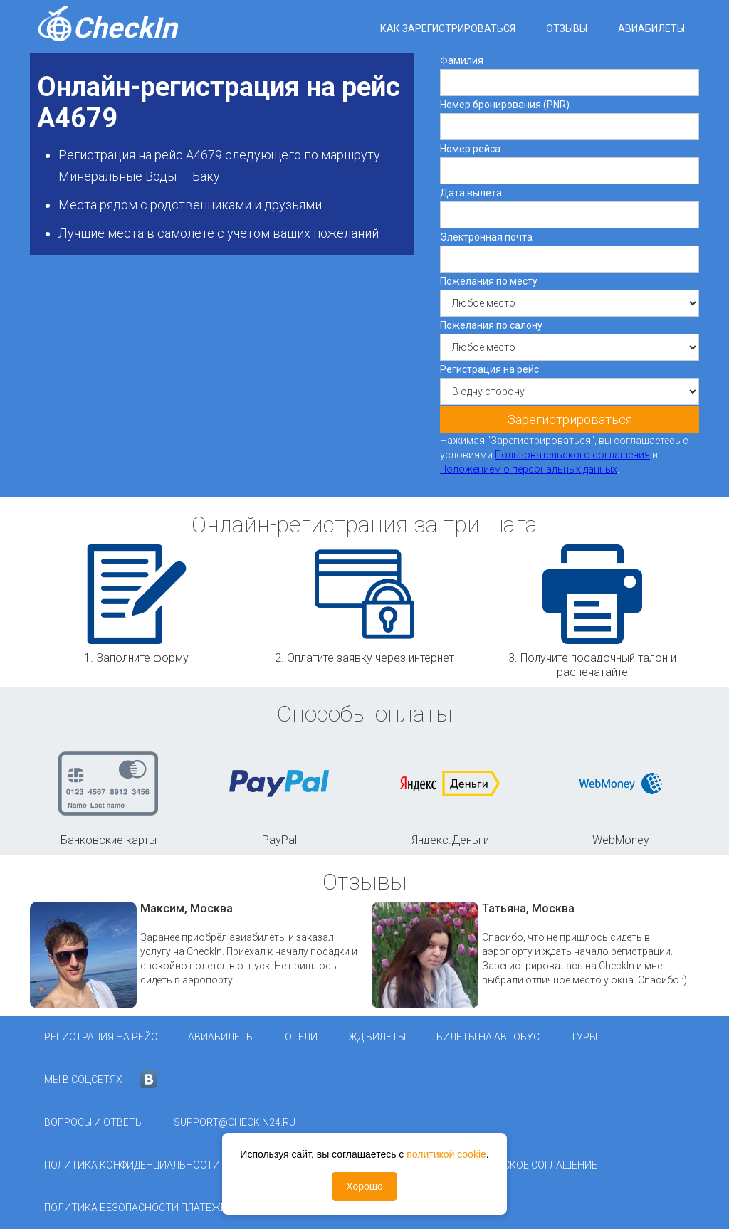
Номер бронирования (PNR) (505, 104)
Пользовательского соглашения (572, 454)
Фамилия (461, 60)
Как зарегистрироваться (447, 28)
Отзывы (566, 28)
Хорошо (364, 1186)
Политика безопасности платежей (139, 1207)
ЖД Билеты (377, 1037)
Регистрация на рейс (100, 1037)
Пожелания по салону (491, 325)
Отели (301, 1037)
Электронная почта (486, 237)
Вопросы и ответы (93, 1122)
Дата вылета (471, 193)
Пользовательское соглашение (511, 1165)
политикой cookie (446, 1154)
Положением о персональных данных (528, 469)
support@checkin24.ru (234, 1122)
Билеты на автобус (488, 1037)
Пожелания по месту (488, 281)
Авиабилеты (651, 28)
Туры (583, 1037)
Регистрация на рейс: (490, 369)
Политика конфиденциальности (132, 1165)
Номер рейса (470, 148)
